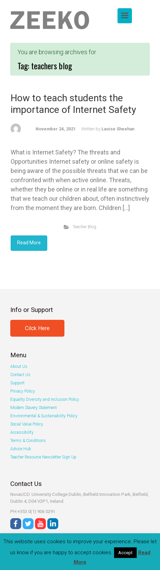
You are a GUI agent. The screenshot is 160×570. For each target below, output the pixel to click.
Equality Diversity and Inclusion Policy (44, 399)
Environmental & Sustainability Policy (43, 416)
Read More (29, 242)
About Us (18, 366)
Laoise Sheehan (117, 128)
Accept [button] (125, 552)
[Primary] (125, 15)
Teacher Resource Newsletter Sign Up (43, 457)
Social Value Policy (26, 424)
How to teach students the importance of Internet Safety (73, 103)
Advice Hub (20, 448)
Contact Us (20, 374)
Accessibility (22, 432)
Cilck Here (37, 328)
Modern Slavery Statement (33, 407)
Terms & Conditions (28, 440)
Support (17, 383)
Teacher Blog (84, 226)
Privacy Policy (22, 391)
